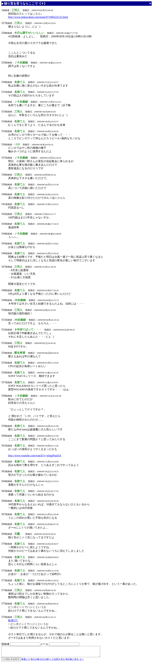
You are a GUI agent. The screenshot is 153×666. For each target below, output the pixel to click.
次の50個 (44, 661)
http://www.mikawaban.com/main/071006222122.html (38, 17)
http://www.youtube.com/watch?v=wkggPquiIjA (34, 455)
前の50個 (35, 661)
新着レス (25, 661)
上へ (81, 661)
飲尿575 (13, 620)
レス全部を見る (57, 661)
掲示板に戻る (72, 661)
